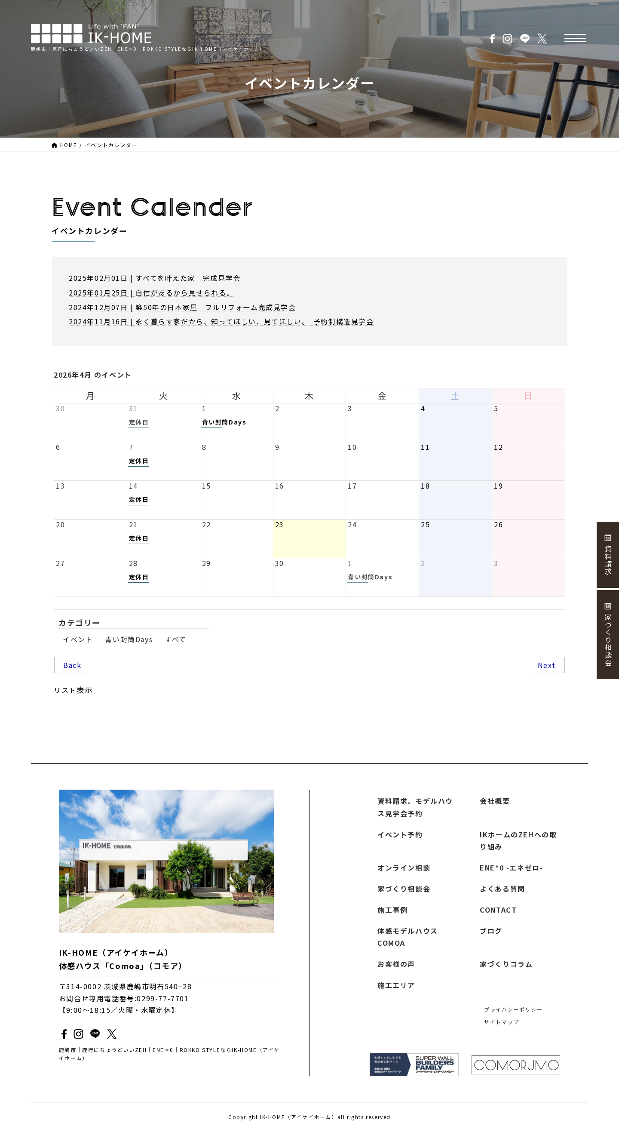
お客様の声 (396, 964)
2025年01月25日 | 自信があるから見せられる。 (151, 292)
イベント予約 (400, 834)
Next (547, 665)
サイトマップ (501, 1021)
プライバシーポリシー (513, 1009)
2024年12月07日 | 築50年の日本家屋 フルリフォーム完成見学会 (182, 307)
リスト (73, 689)
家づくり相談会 (403, 888)
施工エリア (396, 985)
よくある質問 (502, 888)
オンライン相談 (403, 868)
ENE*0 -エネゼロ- (511, 868)
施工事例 (392, 909)
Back (72, 665)
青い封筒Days (129, 639)
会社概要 (495, 801)
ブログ (491, 931)
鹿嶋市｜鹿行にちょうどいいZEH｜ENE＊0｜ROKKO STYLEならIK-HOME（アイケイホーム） (169, 1053)
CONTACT (498, 909)
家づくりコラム (506, 964)
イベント (78, 639)
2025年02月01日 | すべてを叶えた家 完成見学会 (155, 278)
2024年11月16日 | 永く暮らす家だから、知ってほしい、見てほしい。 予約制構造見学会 (221, 321)
